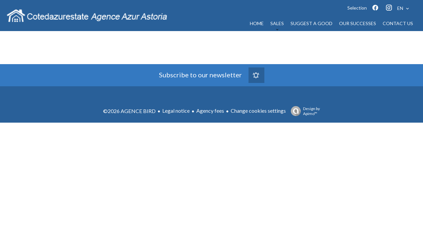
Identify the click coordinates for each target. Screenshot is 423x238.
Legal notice (176, 110)
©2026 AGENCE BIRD (129, 111)
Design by (304, 111)
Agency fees (210, 110)
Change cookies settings (258, 110)
